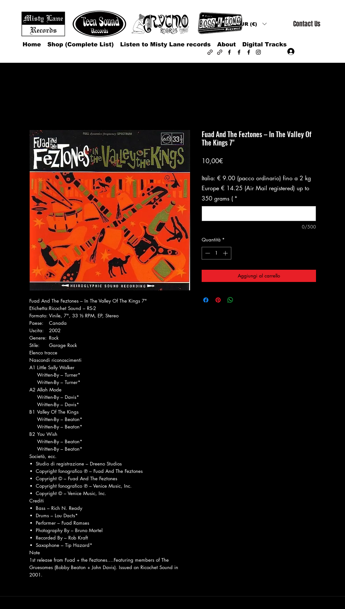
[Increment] (226, 253)
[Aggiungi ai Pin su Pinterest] (218, 300)
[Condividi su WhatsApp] (230, 300)
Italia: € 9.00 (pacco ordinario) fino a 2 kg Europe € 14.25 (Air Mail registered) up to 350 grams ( (256, 188)
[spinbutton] (216, 253)
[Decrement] (207, 253)
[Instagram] (258, 52)
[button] (252, 24)
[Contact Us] (307, 24)
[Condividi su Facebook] (206, 300)
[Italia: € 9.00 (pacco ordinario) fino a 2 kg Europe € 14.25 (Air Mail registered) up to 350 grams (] (259, 213)
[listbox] (252, 24)
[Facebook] (229, 52)
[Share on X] (242, 300)
